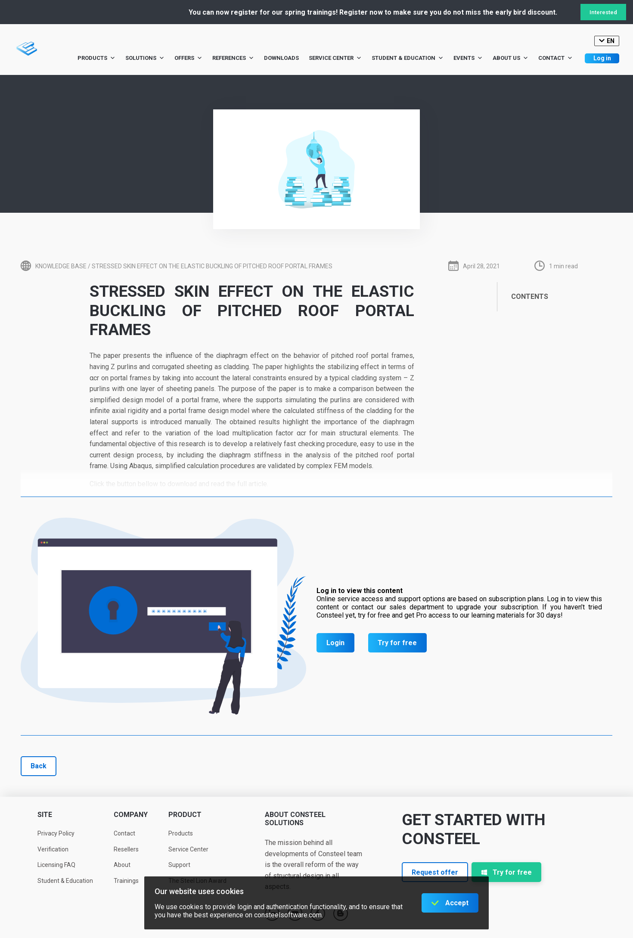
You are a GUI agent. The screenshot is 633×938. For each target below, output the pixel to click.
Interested (603, 12)
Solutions (144, 58)
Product (185, 815)
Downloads (281, 58)
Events (468, 58)
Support (179, 864)
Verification (52, 849)
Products (96, 58)
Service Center (335, 58)
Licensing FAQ (56, 864)
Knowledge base (61, 266)
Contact (555, 58)
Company (131, 815)
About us (510, 58)
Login (335, 643)
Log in (602, 58)
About (122, 864)
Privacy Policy (55, 833)
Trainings (126, 880)
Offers (188, 58)
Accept (457, 903)
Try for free (397, 643)
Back (39, 766)
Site (44, 815)
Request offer (435, 872)
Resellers (126, 849)
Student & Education (408, 58)
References (233, 58)
